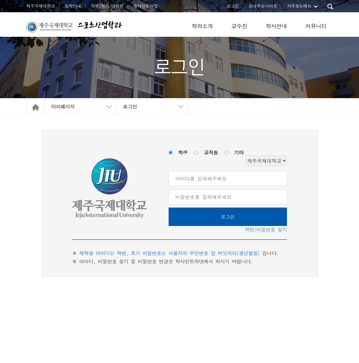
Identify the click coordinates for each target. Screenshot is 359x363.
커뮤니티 (316, 26)
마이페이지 (63, 106)
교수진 (239, 26)
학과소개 (202, 26)
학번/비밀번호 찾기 (266, 229)
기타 (239, 152)
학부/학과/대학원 (107, 6)
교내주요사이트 (262, 6)
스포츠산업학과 (100, 25)
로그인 (233, 6)
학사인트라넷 (145, 6)
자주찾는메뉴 (299, 6)
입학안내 (73, 6)
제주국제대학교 (40, 6)
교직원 (211, 152)
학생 (183, 152)
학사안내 (276, 26)
